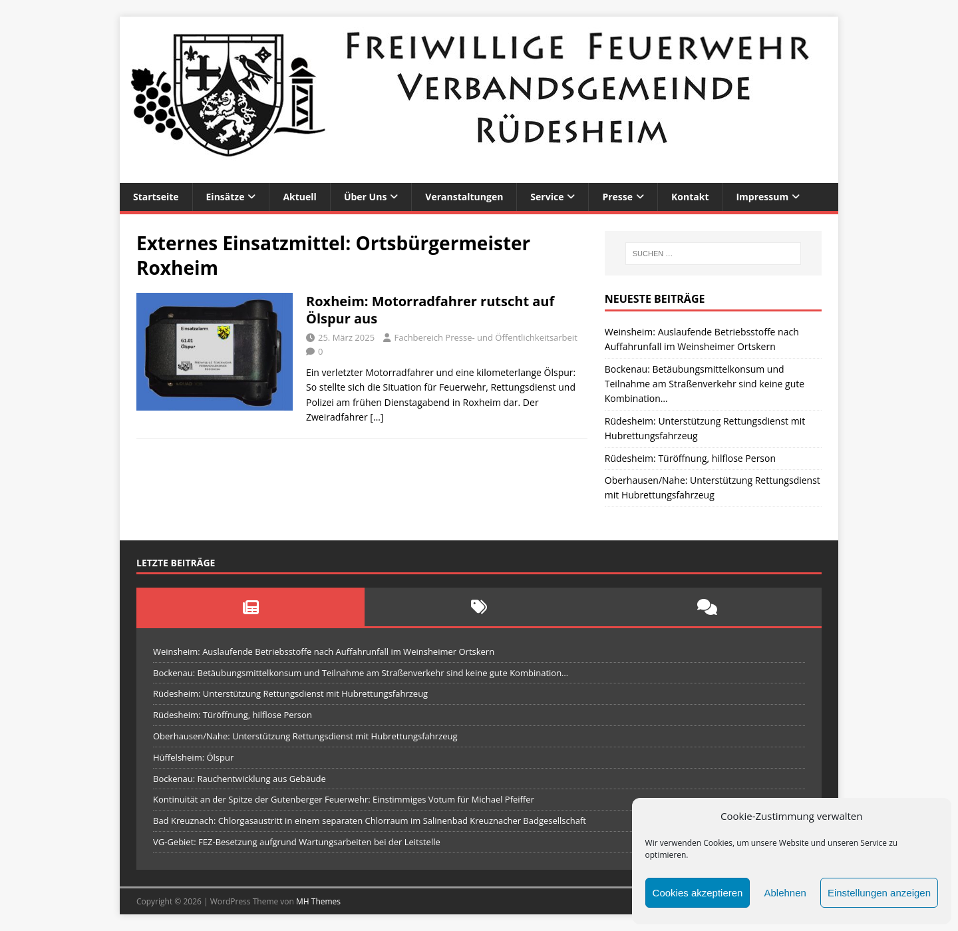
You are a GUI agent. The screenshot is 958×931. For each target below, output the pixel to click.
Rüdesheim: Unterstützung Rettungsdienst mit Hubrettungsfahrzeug (290, 693)
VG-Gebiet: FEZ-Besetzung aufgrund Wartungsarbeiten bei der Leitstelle (296, 842)
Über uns (365, 196)
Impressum (762, 196)
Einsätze (225, 196)
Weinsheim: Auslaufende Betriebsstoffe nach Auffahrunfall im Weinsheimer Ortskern (323, 651)
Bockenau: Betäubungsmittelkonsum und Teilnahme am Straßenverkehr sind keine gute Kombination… (704, 384)
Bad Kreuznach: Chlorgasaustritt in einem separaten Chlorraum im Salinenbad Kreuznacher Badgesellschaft (369, 821)
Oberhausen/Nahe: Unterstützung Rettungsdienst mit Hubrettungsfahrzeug (305, 736)
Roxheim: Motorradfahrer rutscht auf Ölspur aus (430, 309)
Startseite (156, 196)
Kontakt (690, 196)
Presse (617, 196)
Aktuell (299, 196)
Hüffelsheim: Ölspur (193, 757)
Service (546, 196)
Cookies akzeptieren (698, 892)
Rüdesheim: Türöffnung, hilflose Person (690, 458)
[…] (376, 417)
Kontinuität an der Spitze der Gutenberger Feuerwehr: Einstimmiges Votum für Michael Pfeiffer (343, 799)
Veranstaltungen (464, 196)
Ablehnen (785, 892)
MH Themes (318, 901)
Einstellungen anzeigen (879, 892)
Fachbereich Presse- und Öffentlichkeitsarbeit (485, 337)
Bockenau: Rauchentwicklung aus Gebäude (239, 779)
